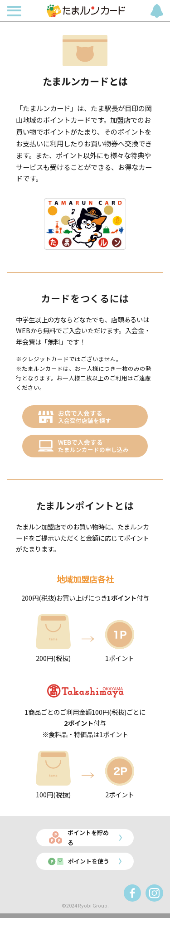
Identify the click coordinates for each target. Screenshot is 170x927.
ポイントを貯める (88, 843)
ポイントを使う (85, 869)
